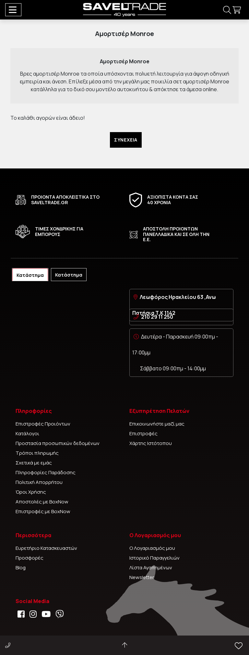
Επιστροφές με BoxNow (43, 511)
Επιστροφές (143, 433)
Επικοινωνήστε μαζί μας (156, 423)
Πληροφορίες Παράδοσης (46, 472)
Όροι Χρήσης (31, 491)
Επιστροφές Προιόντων (43, 423)
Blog (21, 567)
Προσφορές (29, 557)
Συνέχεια (125, 140)
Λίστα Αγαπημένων (150, 567)
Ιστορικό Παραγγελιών (154, 557)
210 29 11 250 (157, 316)
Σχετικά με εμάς (34, 462)
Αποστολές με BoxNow (42, 501)
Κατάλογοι (27, 433)
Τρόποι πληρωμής (37, 453)
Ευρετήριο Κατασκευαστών (46, 548)
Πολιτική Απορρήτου (39, 482)
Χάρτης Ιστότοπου (150, 443)
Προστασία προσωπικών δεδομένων (58, 443)
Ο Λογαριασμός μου (152, 548)
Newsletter (141, 577)
